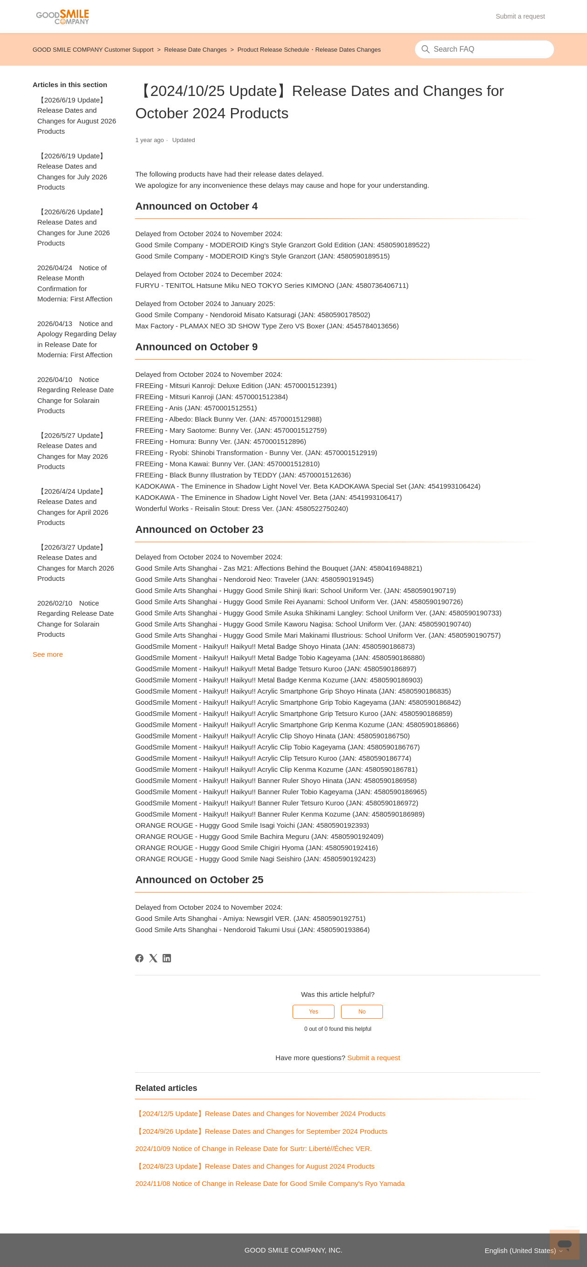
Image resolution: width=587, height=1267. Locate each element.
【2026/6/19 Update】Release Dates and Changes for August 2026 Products (76, 116)
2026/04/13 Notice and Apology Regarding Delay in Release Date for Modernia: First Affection (76, 339)
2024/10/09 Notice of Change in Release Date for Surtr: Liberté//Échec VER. (253, 1148)
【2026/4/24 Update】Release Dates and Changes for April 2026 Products (73, 507)
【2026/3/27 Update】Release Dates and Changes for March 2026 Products (75, 563)
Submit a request (520, 16)
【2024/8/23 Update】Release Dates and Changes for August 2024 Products (255, 1166)
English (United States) (524, 1250)
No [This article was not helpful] (362, 1011)
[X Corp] (153, 958)
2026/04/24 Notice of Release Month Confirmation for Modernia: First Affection (74, 283)
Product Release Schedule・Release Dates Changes (309, 49)
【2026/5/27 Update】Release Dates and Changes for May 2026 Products (72, 451)
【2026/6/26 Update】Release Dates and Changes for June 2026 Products (73, 227)
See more (48, 654)
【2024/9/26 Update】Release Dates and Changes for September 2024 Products (261, 1131)
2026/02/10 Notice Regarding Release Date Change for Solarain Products (75, 619)
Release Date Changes (195, 49)
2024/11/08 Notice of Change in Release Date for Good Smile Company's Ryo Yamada (269, 1183)
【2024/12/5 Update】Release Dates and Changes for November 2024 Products (260, 1113)
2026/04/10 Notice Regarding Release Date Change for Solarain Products (75, 395)
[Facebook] (139, 958)
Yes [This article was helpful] (313, 1011)
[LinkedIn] (167, 958)
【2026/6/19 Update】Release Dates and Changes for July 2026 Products (72, 171)
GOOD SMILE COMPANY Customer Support (93, 49)
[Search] (484, 49)
